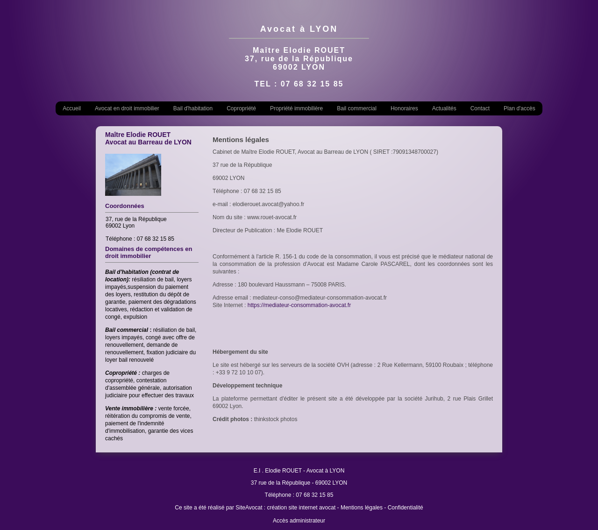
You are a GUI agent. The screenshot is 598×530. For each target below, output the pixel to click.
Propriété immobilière (296, 108)
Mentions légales (362, 507)
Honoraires (404, 108)
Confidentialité (405, 507)
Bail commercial (357, 108)
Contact (480, 108)
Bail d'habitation (193, 108)
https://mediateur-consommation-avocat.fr (299, 305)
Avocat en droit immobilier (127, 108)
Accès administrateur (299, 520)
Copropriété (241, 108)
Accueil (72, 108)
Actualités (444, 108)
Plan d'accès (519, 108)
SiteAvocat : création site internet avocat (285, 507)
